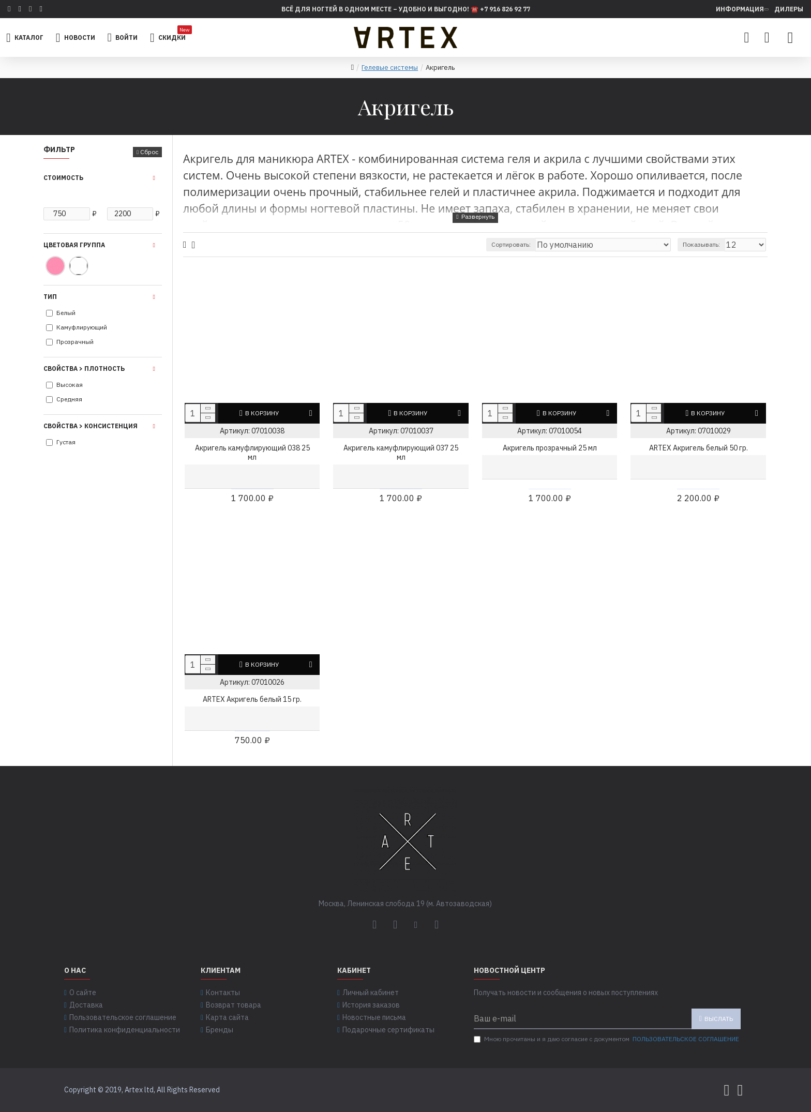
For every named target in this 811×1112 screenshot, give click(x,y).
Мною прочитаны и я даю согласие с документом (607, 1039)
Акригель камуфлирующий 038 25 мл (252, 452)
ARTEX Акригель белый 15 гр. (252, 699)
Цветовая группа (74, 245)
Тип (50, 296)
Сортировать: (545, 244)
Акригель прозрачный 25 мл (550, 448)
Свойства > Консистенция (90, 426)
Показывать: (706, 244)
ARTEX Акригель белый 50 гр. (698, 448)
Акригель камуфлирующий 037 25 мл (400, 452)
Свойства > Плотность (84, 368)
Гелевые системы (390, 67)
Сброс (149, 152)
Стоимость (63, 178)
